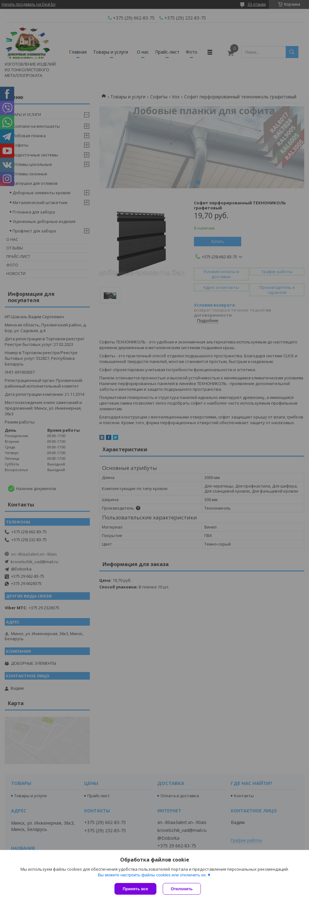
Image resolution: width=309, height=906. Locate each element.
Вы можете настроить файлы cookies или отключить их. (152, 875)
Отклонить (182, 888)
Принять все (135, 888)
